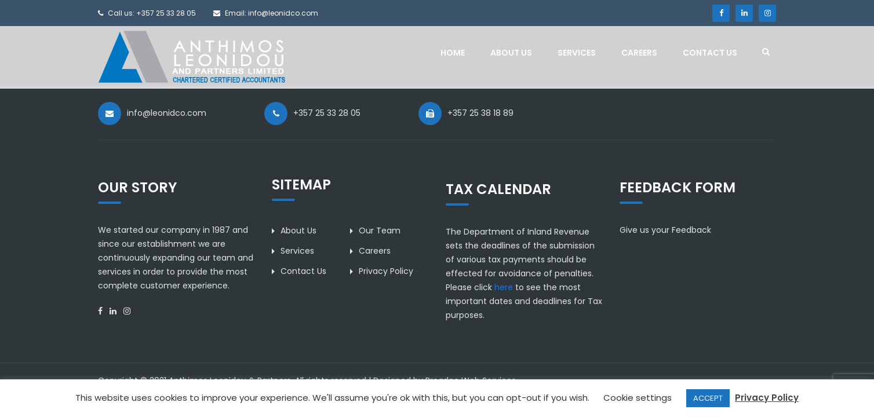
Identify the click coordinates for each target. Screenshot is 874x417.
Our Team (379, 230)
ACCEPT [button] (708, 398)
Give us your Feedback (665, 230)
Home (452, 52)
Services (577, 52)
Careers (639, 52)
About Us (511, 52)
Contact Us (710, 52)
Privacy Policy (386, 271)
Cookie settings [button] (637, 398)
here (503, 287)
